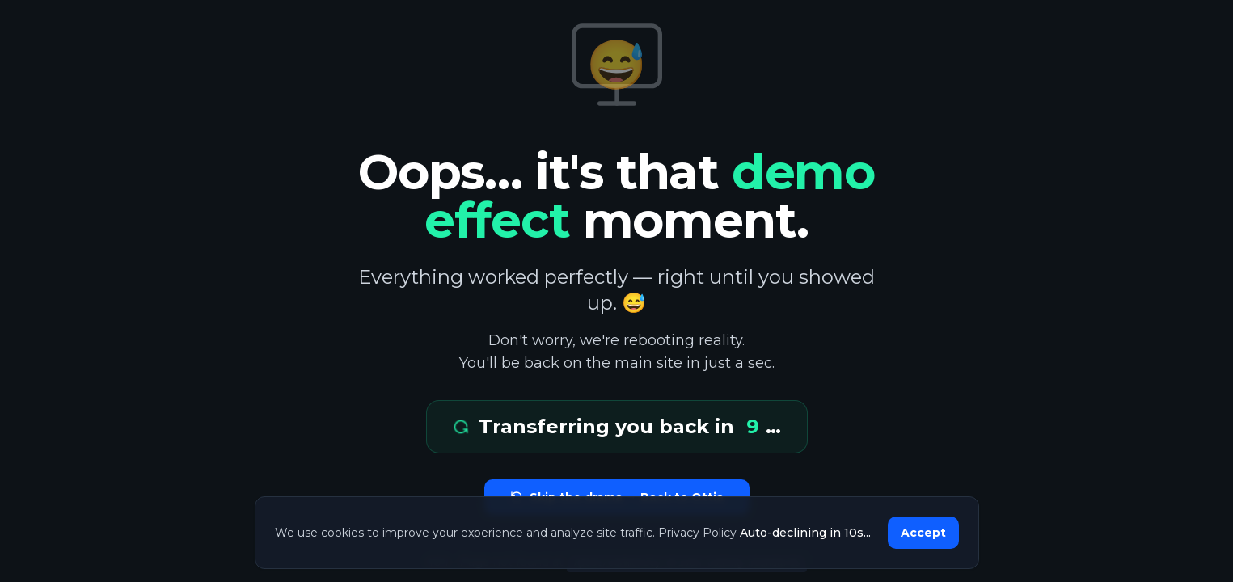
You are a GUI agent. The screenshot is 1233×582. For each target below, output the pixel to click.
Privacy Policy (697, 532)
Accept (923, 532)
